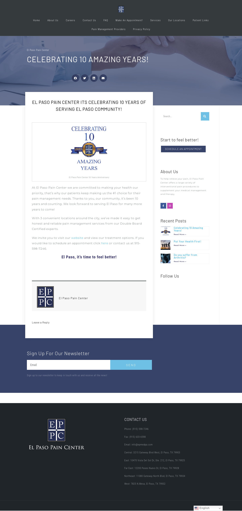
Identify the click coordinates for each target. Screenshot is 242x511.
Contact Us (89, 20)
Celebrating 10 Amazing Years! (188, 229)
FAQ (106, 20)
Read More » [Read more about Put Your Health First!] (180, 246)
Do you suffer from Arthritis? (185, 257)
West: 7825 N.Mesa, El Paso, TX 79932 (145, 484)
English (202, 508)
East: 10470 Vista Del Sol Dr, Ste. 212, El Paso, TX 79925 (154, 460)
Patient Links (201, 20)
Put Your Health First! (187, 241)
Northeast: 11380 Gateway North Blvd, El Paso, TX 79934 (154, 476)
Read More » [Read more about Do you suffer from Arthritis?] (180, 262)
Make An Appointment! (129, 20)
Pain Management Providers (109, 29)
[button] (75, 78)
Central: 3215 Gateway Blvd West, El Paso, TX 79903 (152, 452)
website (77, 238)
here (104, 243)
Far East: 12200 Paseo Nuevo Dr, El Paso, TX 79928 (151, 468)
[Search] (205, 116)
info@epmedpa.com (142, 445)
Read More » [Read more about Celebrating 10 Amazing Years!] (180, 235)
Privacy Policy (141, 29)
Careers (70, 20)
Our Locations (176, 20)
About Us (52, 20)
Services (155, 20)
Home (36, 20)
